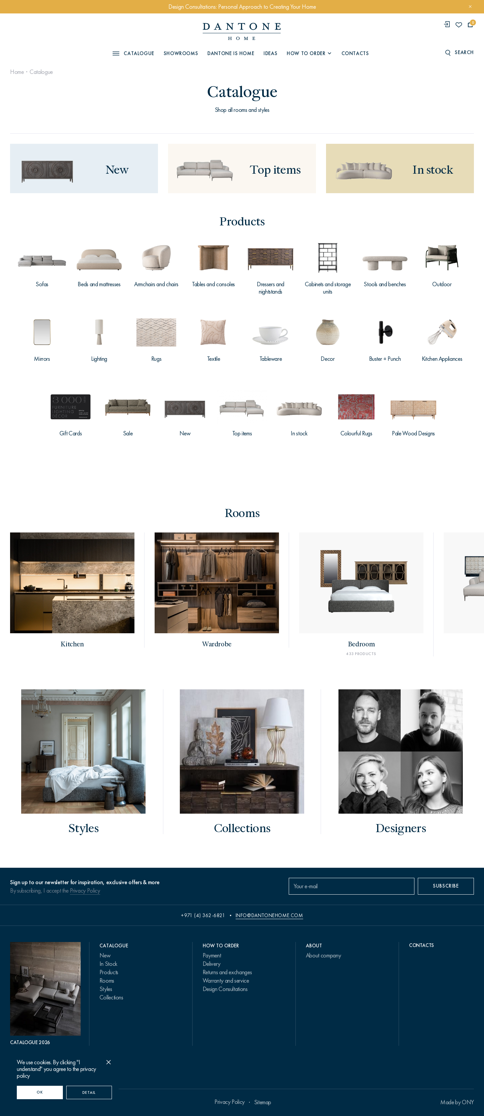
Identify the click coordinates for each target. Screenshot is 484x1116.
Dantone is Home (230, 53)
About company (323, 955)
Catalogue (41, 72)
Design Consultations (225, 989)
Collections (111, 997)
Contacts (355, 53)
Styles (105, 989)
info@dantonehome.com (269, 915)
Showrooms (181, 53)
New (105, 955)
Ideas (270, 53)
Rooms (106, 980)
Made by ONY (457, 1102)
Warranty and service (226, 980)
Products (108, 972)
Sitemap (262, 1102)
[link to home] (242, 31)
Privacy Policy (85, 890)
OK (40, 1092)
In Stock (108, 963)
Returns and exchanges (227, 972)
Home (17, 72)
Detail (89, 1092)
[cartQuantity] (470, 24)
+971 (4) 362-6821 (203, 915)
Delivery (211, 963)
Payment (212, 955)
